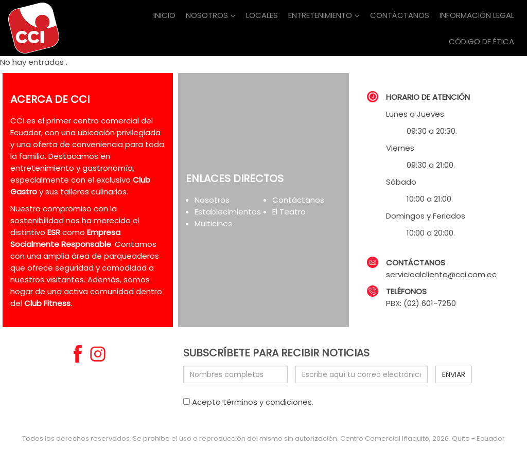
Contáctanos (298, 199)
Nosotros (212, 199)
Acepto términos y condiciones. (248, 402)
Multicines (213, 223)
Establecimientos (228, 211)
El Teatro (289, 211)
